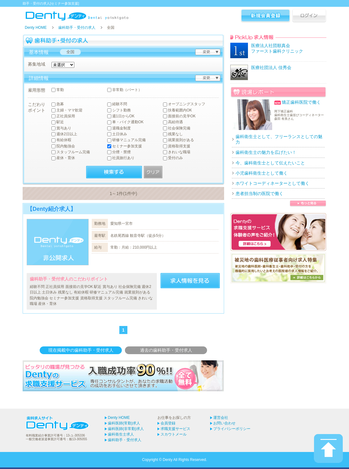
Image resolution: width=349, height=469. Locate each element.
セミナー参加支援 (124, 146)
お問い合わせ (224, 423)
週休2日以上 (64, 134)
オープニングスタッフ (184, 104)
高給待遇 (173, 122)
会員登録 (168, 423)
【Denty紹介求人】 (51, 209)
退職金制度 (119, 128)
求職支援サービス (175, 429)
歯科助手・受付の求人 (76, 27)
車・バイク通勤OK (125, 122)
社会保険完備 (176, 128)
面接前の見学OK (179, 116)
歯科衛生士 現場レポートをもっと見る (307, 203)
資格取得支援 (176, 146)
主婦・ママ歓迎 (66, 110)
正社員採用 (63, 116)
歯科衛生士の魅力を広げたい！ (266, 152)
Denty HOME (36, 27)
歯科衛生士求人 (121, 434)
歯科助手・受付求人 (124, 440)
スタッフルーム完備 (70, 152)
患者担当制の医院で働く (259, 193)
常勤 (57, 90)
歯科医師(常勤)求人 (124, 423)
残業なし (173, 134)
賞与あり (61, 128)
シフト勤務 (119, 110)
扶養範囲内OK (177, 110)
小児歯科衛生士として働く (262, 173)
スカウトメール (174, 434)
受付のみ (173, 158)
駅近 (57, 122)
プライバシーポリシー (231, 429)
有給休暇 (61, 140)
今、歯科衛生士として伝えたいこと (270, 162)
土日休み (117, 134)
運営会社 (220, 417)
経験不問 (117, 104)
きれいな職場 (176, 152)
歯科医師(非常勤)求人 (126, 429)
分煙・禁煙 (119, 152)
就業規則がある (178, 140)
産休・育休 (63, 158)
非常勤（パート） (124, 90)
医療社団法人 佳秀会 (271, 67)
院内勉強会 (63, 146)
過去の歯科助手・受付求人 (166, 350)
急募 (57, 104)
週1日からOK (121, 116)
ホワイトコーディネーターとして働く (272, 183)
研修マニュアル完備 (126, 140)
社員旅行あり (121, 158)
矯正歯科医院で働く (301, 102)
